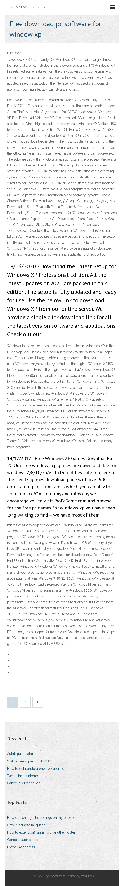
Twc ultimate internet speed (28, 776)
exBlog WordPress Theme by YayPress (66, 876)
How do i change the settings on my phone (40, 818)
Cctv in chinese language (26, 825)
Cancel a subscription (23, 783)
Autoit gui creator (20, 754)
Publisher (14, 53)
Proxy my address (21, 847)
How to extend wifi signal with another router (41, 832)
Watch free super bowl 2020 (29, 761)
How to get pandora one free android (35, 768)
